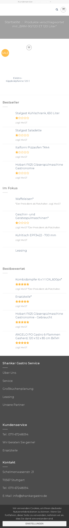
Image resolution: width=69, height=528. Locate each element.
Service (8, 381)
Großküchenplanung (18, 388)
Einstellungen (34, 523)
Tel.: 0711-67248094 (15, 434)
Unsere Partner (14, 404)
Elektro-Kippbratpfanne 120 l (18, 79)
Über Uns (9, 372)
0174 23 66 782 (43, 1)
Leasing (8, 397)
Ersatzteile (10, 450)
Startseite (12, 22)
